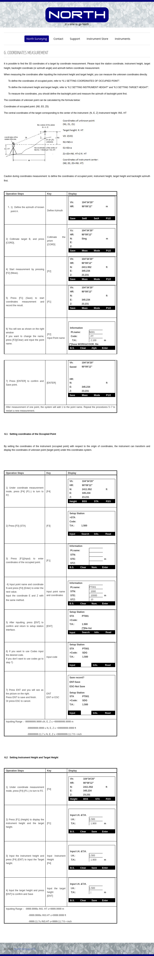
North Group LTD (24, 949)
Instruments (122, 39)
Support (75, 39)
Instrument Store (97, 39)
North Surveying (36, 39)
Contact (58, 39)
